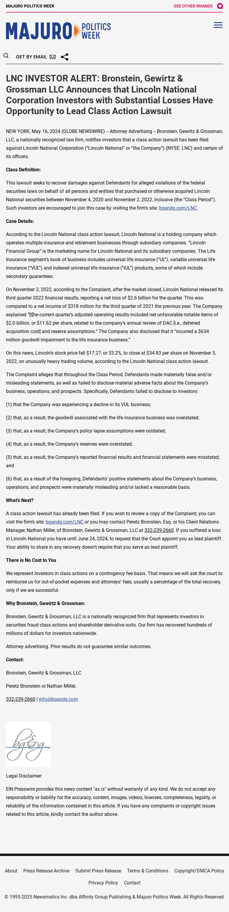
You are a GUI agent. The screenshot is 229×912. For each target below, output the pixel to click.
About (11, 871)
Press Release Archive (46, 871)
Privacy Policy (103, 883)
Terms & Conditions (147, 871)
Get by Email (36, 56)
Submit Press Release (98, 871)
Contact (132, 883)
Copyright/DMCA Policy (199, 871)
